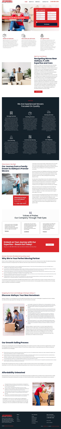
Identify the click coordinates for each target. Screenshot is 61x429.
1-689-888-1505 (54, 1)
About (18, 418)
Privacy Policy (49, 420)
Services (18, 419)
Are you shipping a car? (41, 22)
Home (18, 416)
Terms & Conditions (49, 422)
